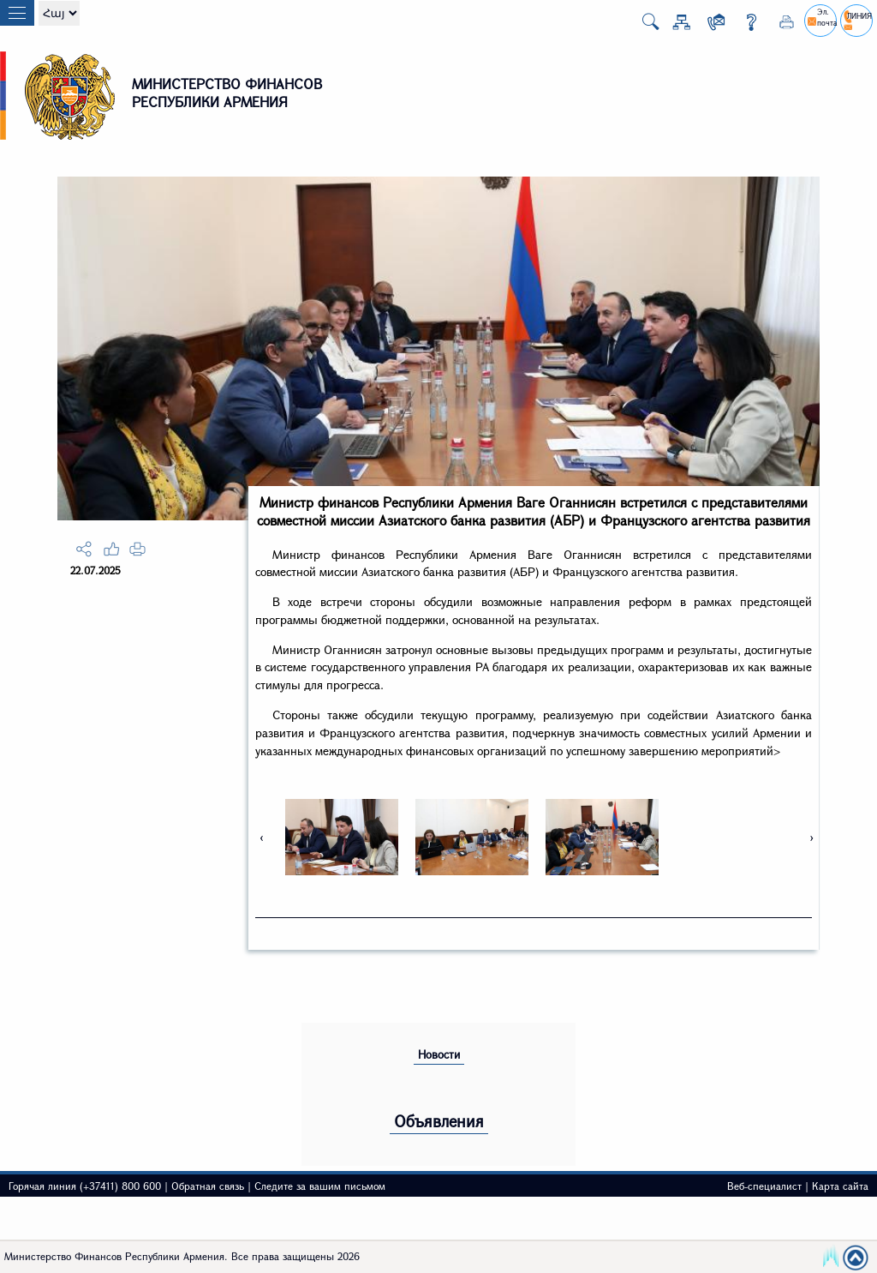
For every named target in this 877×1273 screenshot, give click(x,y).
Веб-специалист (764, 1185)
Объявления (439, 1121)
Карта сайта (840, 1185)
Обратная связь (207, 1185)
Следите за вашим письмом (319, 1185)
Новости (439, 1054)
